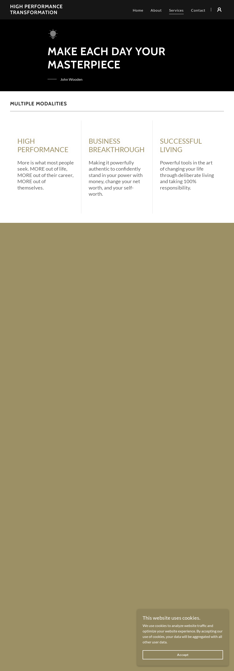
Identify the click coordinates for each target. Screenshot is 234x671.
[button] (219, 9)
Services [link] (176, 10)
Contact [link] (198, 10)
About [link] (156, 10)
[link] (47, 12)
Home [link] (138, 10)
